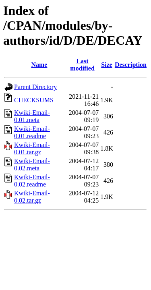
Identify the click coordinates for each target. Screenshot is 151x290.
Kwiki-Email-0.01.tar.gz (32, 148)
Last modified (82, 65)
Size (106, 64)
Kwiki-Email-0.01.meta (32, 116)
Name (39, 64)
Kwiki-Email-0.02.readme (32, 181)
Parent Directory (35, 86)
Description (131, 64)
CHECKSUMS (34, 100)
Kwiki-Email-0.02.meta (32, 164)
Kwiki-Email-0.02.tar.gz (32, 197)
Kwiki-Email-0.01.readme (32, 132)
